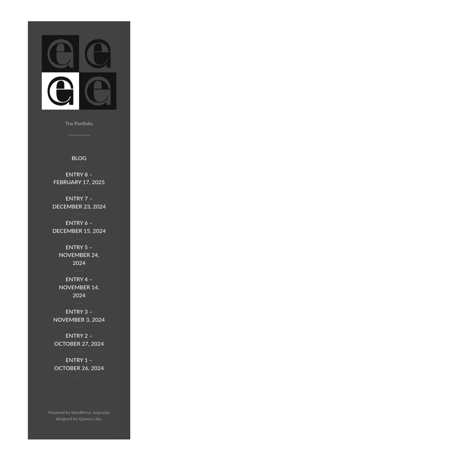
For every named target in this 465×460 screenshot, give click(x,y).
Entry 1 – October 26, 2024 (79, 365)
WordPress (81, 414)
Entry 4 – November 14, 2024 (79, 288)
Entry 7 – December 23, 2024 (79, 204)
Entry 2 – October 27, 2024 (79, 341)
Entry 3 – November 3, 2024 (79, 317)
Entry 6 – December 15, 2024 (79, 228)
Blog (79, 159)
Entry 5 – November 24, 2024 (79, 256)
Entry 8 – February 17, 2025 (79, 179)
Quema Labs (90, 420)
